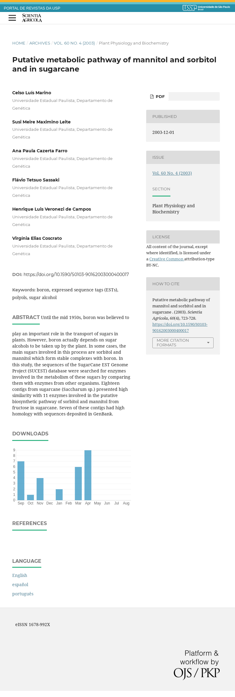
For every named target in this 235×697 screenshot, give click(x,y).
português (22, 594)
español (20, 584)
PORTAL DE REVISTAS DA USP (32, 8)
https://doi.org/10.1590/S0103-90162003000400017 (76, 274)
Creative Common (166, 259)
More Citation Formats (173, 342)
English (19, 575)
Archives (39, 43)
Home (18, 43)
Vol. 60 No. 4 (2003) (74, 43)
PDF (160, 96)
